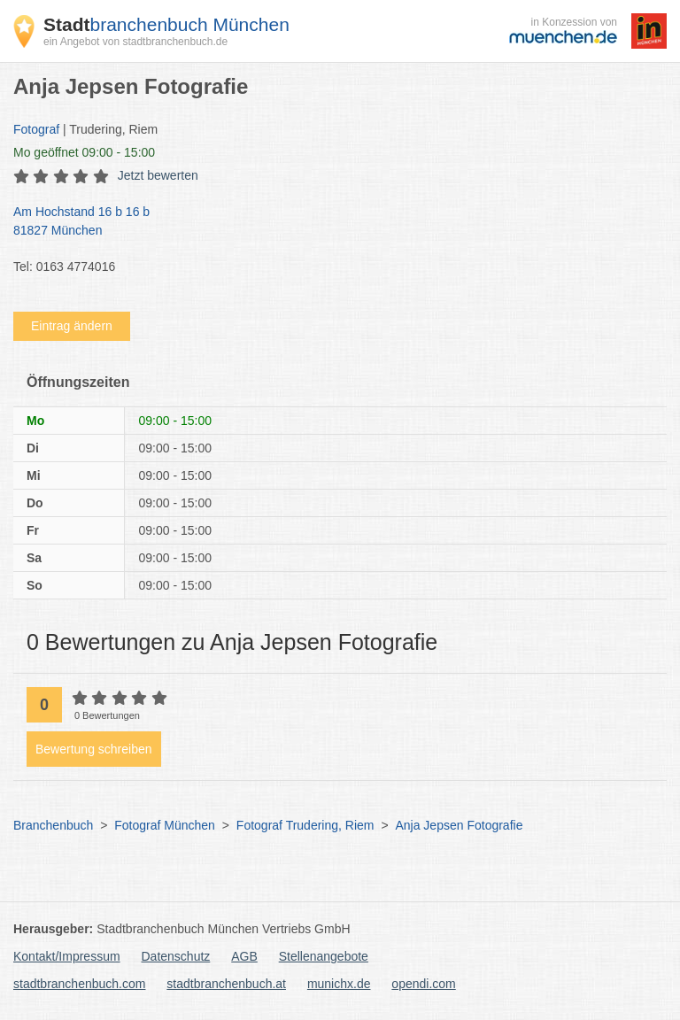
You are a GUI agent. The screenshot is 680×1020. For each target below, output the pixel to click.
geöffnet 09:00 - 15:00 (84, 152)
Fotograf (36, 129)
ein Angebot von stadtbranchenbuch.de (135, 41)
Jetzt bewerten (158, 175)
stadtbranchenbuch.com (79, 984)
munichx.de (339, 984)
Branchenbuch (53, 825)
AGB (244, 956)
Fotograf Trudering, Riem (305, 825)
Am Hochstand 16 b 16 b (331, 222)
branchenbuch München (166, 24)
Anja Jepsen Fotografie (458, 825)
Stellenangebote (323, 956)
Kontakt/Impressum (66, 956)
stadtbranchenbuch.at (226, 984)
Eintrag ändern (71, 326)
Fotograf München (164, 825)
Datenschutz (176, 956)
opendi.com (423, 984)
